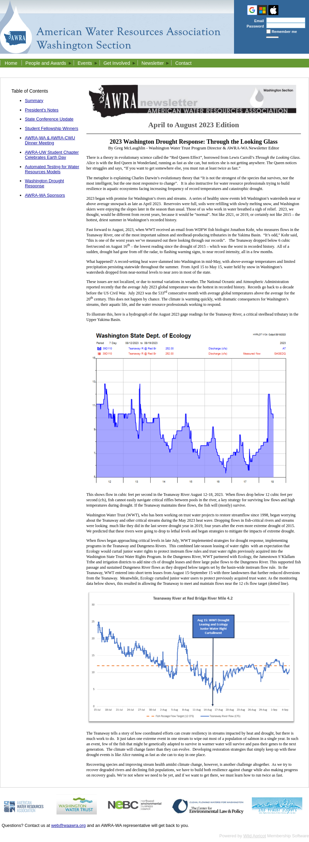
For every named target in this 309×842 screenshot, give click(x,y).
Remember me (284, 32)
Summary (34, 100)
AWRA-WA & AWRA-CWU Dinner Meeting (50, 140)
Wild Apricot (254, 835)
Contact (183, 63)
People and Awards (46, 63)
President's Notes (42, 109)
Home (11, 63)
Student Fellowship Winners (51, 128)
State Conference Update (49, 119)
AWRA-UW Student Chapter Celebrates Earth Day (52, 155)
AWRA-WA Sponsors (45, 195)
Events (85, 63)
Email (258, 21)
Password (254, 26)
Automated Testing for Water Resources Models (52, 169)
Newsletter (153, 63)
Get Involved (117, 63)
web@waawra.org (68, 825)
